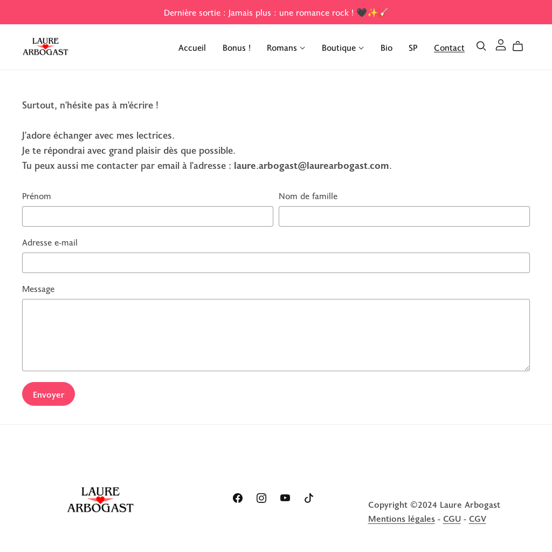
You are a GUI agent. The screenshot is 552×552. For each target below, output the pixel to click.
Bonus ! (237, 46)
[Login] (500, 43)
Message (38, 288)
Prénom (36, 195)
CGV (477, 518)
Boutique (343, 46)
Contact (449, 46)
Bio (386, 46)
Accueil (192, 46)
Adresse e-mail (50, 242)
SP (413, 46)
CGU (452, 518)
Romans (286, 46)
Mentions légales (401, 518)
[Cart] (522, 45)
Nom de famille (308, 195)
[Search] (481, 45)
